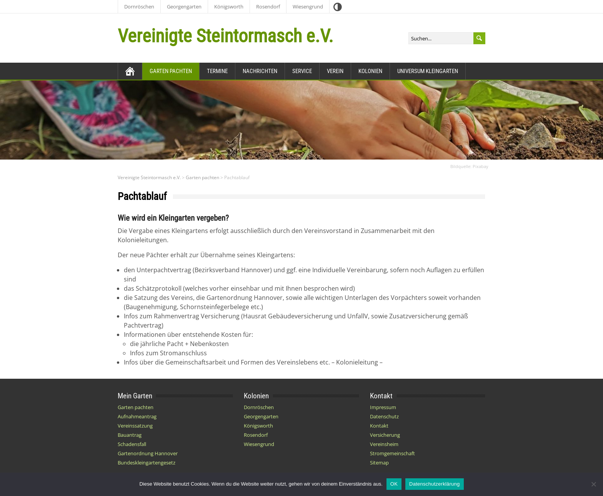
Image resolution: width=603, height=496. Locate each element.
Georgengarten (184, 6)
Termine (217, 71)
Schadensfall (132, 444)
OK (394, 484)
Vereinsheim (384, 444)
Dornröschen (139, 6)
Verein (335, 71)
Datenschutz (384, 416)
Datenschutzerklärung (434, 484)
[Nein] (593, 484)
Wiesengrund (308, 6)
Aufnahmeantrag (137, 416)
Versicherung (385, 434)
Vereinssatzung (135, 425)
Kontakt (379, 425)
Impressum (383, 407)
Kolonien (370, 71)
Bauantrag (130, 434)
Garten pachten (171, 71)
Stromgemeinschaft (392, 453)
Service (302, 71)
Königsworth (228, 6)
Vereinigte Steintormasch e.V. (225, 36)
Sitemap (379, 462)
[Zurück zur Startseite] (130, 71)
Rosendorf (268, 6)
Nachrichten (260, 71)
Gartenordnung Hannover (148, 453)
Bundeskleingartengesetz (146, 462)
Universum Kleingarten (427, 71)
